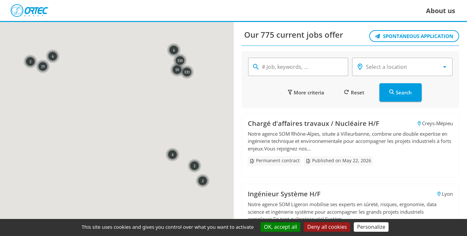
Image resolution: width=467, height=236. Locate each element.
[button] (445, 67)
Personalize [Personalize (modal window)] (371, 226)
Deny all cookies (327, 226)
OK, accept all (280, 226)
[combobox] (402, 67)
